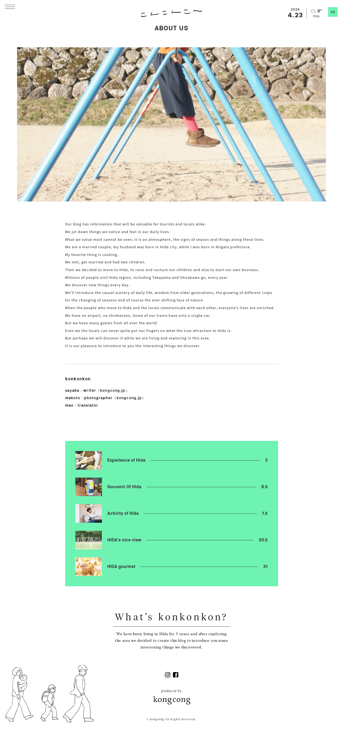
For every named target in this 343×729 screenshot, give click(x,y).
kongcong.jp (112, 391)
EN (333, 12)
